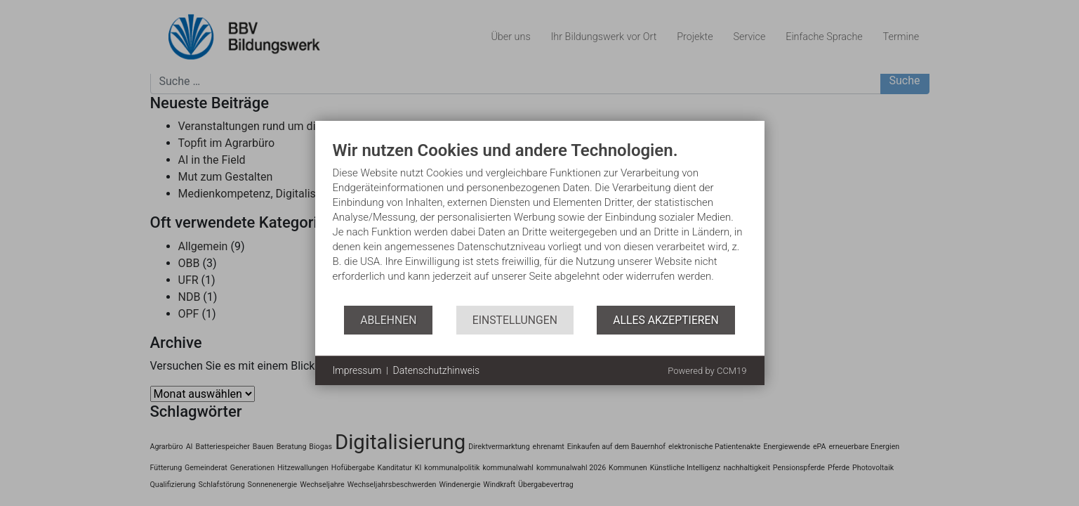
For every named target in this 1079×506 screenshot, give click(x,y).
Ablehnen (388, 320)
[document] (540, 223)
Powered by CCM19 (707, 370)
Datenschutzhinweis (436, 370)
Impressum (357, 370)
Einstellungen (514, 320)
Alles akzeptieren (665, 320)
